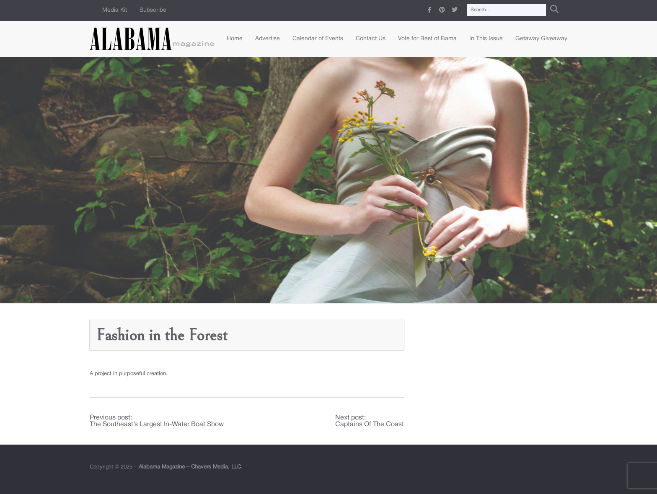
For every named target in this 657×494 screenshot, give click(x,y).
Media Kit (114, 10)
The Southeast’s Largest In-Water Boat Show (157, 424)
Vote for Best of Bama (427, 38)
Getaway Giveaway (541, 38)
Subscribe (153, 10)
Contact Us (370, 38)
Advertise (267, 38)
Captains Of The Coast (369, 424)
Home (235, 38)
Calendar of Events (317, 38)
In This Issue (486, 38)
